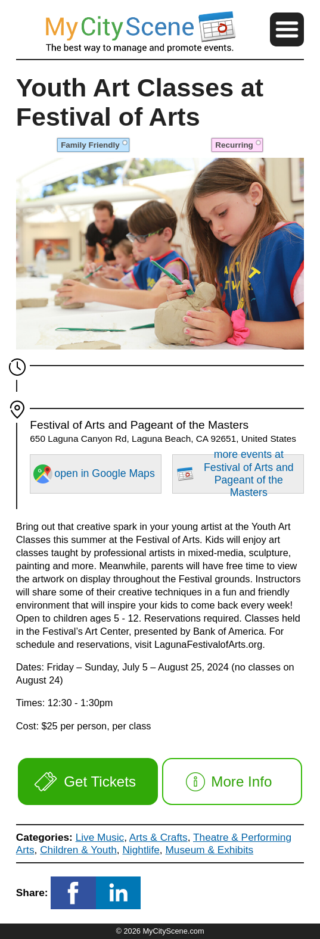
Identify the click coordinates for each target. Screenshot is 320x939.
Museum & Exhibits (209, 850)
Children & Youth (78, 850)
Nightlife (140, 850)
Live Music (100, 837)
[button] (287, 29)
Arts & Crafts (158, 837)
